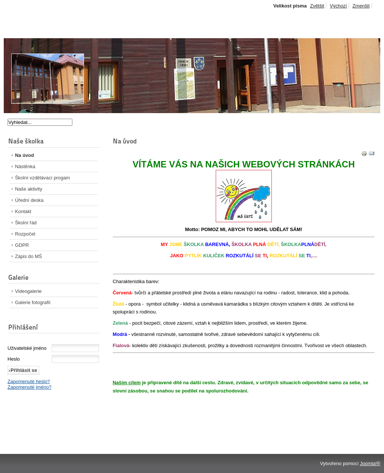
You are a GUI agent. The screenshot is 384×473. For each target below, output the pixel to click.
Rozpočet (25, 234)
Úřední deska (29, 200)
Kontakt (23, 211)
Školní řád (26, 222)
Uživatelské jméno (27, 348)
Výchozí (338, 6)
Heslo (14, 359)
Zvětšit (317, 6)
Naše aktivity (28, 189)
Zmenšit (361, 6)
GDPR (22, 245)
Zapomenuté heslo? (29, 381)
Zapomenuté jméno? (29, 387)
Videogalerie (28, 291)
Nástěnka (25, 166)
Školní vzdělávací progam (42, 178)
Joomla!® (370, 463)
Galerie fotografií (33, 302)
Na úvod (24, 155)
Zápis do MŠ (28, 256)
